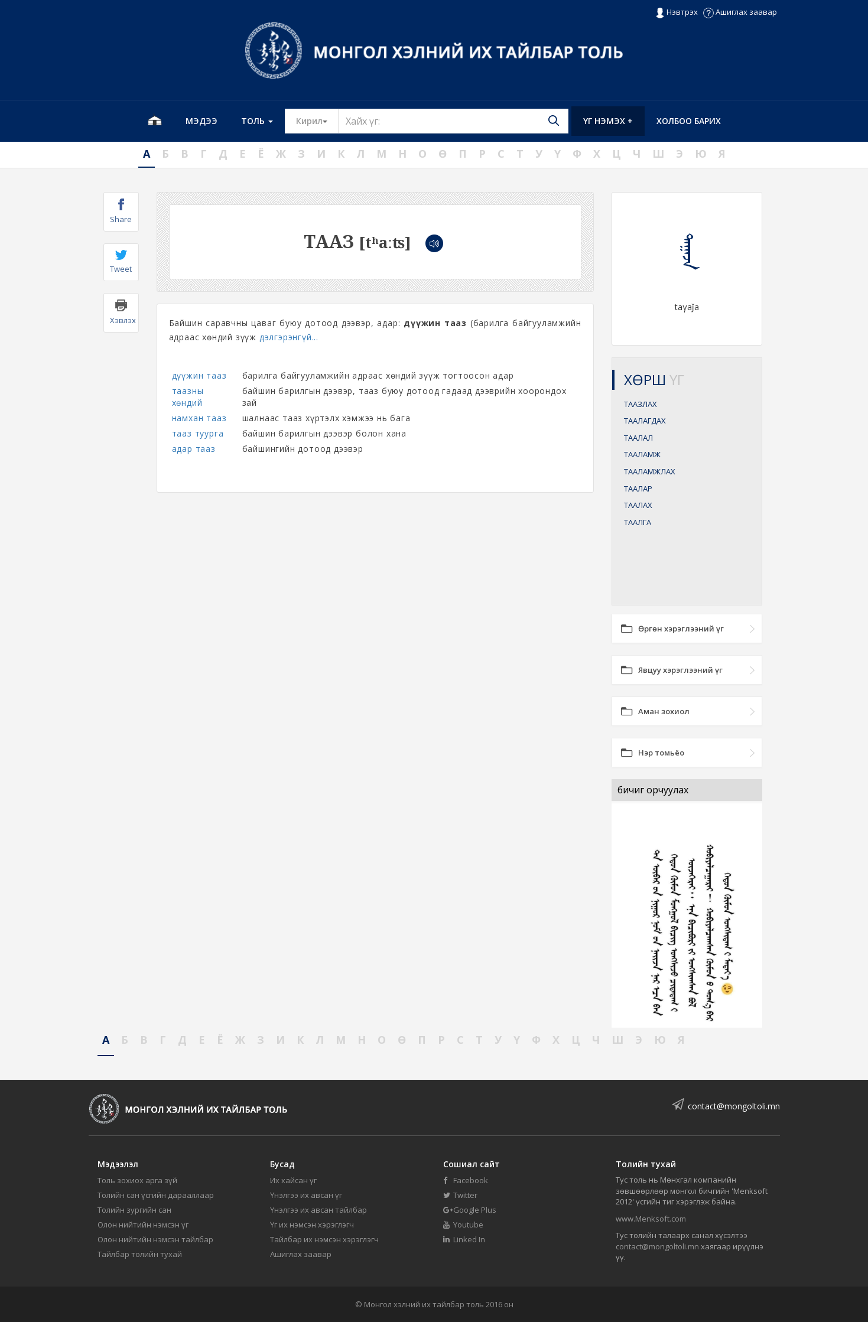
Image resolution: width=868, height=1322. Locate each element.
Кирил (317, 120)
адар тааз (194, 448)
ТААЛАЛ (638, 437)
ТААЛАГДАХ (645, 420)
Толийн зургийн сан (134, 1209)
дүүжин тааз (199, 375)
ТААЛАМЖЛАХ (649, 471)
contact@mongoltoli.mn (734, 1106)
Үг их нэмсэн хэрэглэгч (312, 1224)
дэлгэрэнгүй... (288, 337)
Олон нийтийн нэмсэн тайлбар (155, 1239)
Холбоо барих (688, 120)
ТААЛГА (637, 522)
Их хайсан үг (293, 1180)
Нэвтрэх (676, 12)
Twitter (460, 1195)
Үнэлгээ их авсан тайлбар (318, 1209)
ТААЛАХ (638, 505)
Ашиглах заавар (740, 11)
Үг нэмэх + (608, 120)
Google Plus (469, 1209)
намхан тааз (199, 418)
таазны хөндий (188, 396)
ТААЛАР (638, 488)
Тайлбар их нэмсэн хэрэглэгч (324, 1239)
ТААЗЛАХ (640, 404)
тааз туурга (198, 433)
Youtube (463, 1224)
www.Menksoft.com (651, 1218)
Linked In (464, 1239)
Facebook (465, 1180)
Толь (257, 120)
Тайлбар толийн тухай (139, 1254)
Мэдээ (201, 120)
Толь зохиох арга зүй (137, 1180)
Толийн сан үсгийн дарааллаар (155, 1195)
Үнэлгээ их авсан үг (306, 1195)
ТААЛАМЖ (642, 454)
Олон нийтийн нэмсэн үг (142, 1224)
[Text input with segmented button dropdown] (453, 121)
